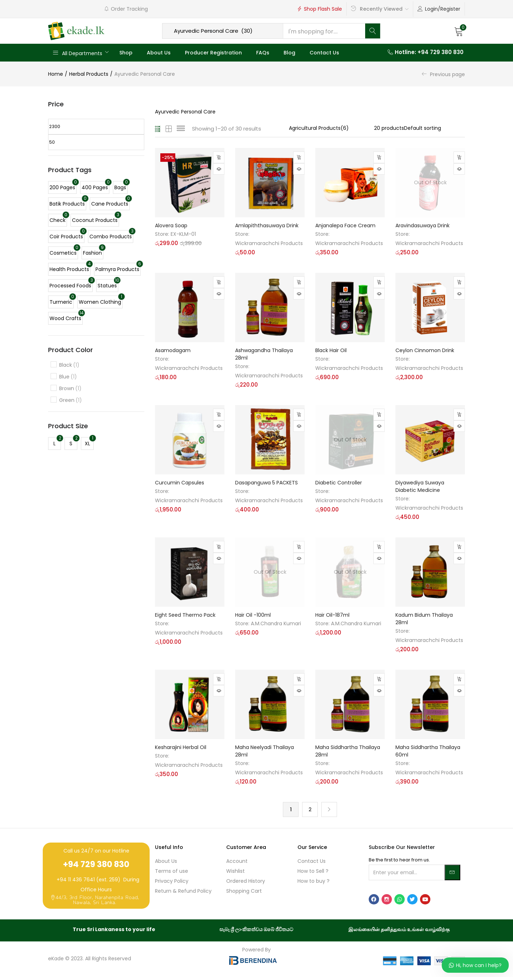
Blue (68, 377)
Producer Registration (213, 52)
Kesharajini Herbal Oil (180, 747)
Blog (289, 52)
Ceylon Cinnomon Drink (424, 350)
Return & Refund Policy (183, 891)
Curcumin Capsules (179, 482)
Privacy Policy (171, 881)
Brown (70, 388)
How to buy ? (313, 881)
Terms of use (171, 871)
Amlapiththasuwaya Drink (267, 225)
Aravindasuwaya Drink (422, 225)
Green (70, 400)
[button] (458, 31)
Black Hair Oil (331, 350)
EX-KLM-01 (183, 234)
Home (55, 74)
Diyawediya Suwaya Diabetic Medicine (419, 486)
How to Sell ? (312, 871)
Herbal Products (88, 74)
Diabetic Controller (338, 482)
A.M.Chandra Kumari (276, 623)
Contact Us (324, 52)
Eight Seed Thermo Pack (185, 614)
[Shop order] (434, 128)
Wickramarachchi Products (269, 243)
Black (69, 365)
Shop (126, 52)
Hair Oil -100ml (253, 614)
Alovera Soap (171, 225)
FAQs (262, 52)
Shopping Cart (244, 891)
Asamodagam (173, 350)
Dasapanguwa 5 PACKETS (266, 482)
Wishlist (235, 871)
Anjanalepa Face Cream (345, 225)
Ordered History (245, 881)
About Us (159, 52)
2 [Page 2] (310, 809)
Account (237, 861)
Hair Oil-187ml (332, 614)
